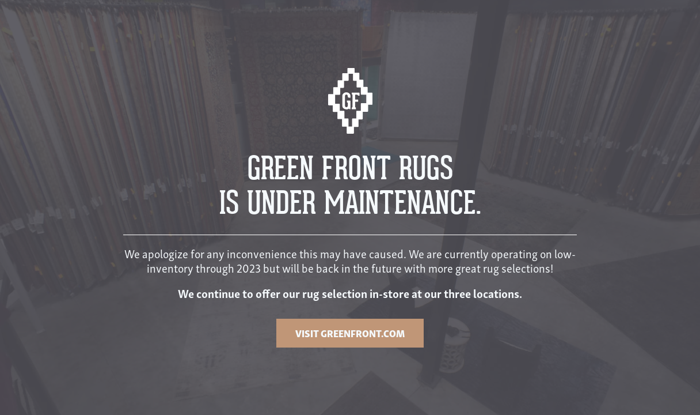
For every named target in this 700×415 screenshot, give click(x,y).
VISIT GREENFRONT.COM (350, 333)
